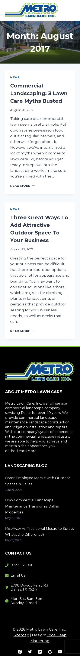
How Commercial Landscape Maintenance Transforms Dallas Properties (32, 506)
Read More (22, 185)
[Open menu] (70, 10)
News (14, 77)
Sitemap (21, 635)
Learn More (26, 451)
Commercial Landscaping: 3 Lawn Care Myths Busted (39, 93)
